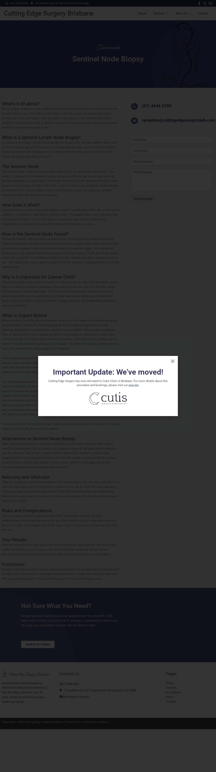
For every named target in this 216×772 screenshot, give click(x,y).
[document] (108, 386)
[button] (172, 361)
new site (133, 385)
